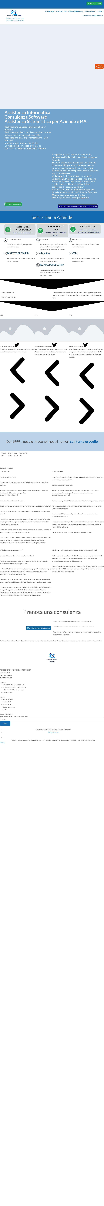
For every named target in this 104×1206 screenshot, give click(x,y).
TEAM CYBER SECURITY (52, 264)
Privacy (2, 742)
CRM (74, 253)
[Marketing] (38, 253)
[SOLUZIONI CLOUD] (5, 240)
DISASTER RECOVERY (18, 253)
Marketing (79, 11)
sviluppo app (88, 226)
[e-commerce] (38, 240)
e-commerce (44, 239)
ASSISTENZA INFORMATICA (23, 228)
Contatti (99, 16)
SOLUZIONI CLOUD (14, 239)
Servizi (66, 11)
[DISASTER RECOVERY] (5, 253)
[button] (17, 370)
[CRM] (70, 253)
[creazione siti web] (40, 230)
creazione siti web (55, 228)
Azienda (59, 11)
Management (90, 11)
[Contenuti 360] (70, 240)
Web (72, 11)
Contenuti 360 (77, 239)
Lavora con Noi (89, 16)
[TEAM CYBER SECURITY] (38, 265)
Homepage (49, 11)
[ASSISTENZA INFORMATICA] (8, 229)
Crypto (99, 11)
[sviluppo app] (73, 229)
